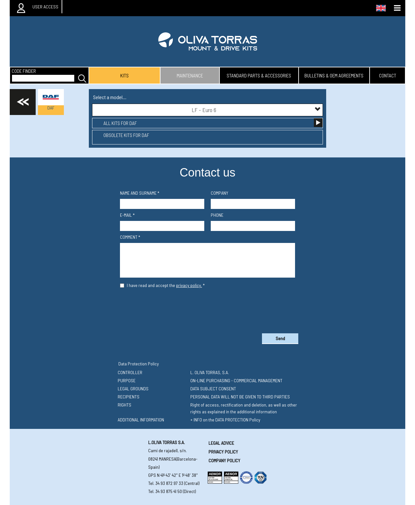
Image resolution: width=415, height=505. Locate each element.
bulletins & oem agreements (333, 75)
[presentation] (207, 309)
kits (124, 75)
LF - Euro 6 (256, 109)
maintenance (190, 75)
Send (280, 338)
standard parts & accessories (259, 75)
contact (387, 75)
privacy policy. (189, 285)
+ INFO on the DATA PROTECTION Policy (225, 419)
